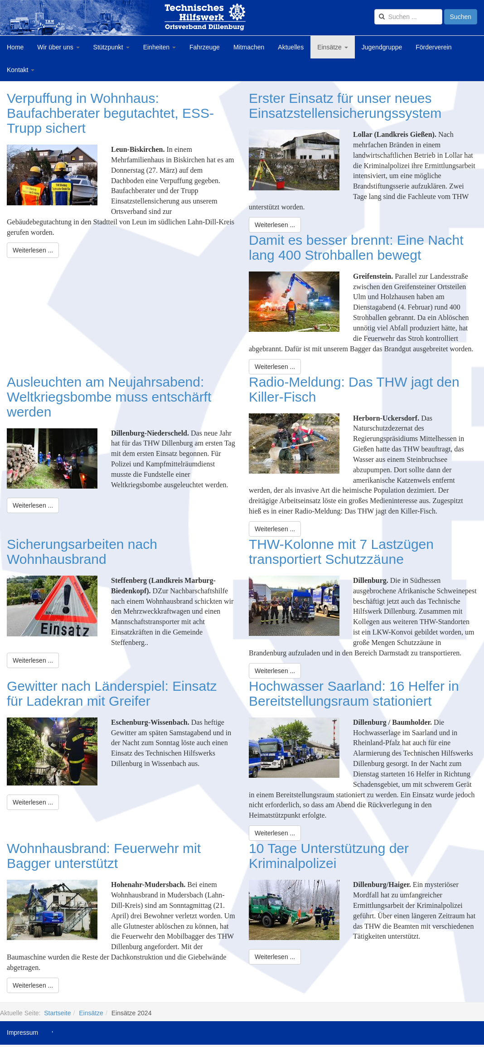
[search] (408, 16)
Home (15, 47)
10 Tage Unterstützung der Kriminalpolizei (329, 856)
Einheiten (159, 47)
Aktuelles (291, 47)
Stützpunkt (111, 47)
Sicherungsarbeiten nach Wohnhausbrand (82, 552)
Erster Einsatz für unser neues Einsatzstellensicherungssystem (345, 106)
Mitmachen (248, 47)
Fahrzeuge (204, 47)
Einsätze (332, 47)
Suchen (460, 16)
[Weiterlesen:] (33, 250)
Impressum (22, 1032)
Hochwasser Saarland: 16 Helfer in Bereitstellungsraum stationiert (354, 693)
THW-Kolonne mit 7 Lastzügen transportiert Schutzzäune (341, 552)
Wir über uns (58, 47)
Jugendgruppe (382, 47)
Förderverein (433, 47)
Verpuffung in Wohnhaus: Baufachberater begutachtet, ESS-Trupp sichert (110, 113)
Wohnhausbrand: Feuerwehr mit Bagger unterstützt (104, 856)
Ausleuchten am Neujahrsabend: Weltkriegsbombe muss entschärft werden (109, 396)
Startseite (57, 1013)
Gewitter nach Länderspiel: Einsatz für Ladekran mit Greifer (112, 693)
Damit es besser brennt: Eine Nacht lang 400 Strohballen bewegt (356, 247)
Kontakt (20, 69)
